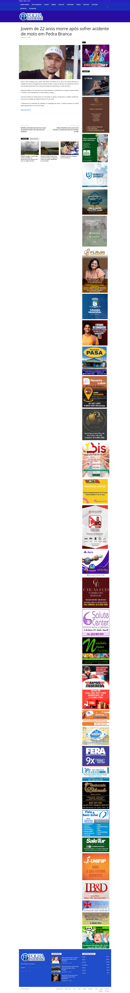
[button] (108, 7)
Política (86, 4)
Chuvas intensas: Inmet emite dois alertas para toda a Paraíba (70, 968)
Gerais (53, 4)
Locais (46, 4)
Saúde (78, 4)
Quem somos (24, 4)
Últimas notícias (34, 138)
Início (22, 24)
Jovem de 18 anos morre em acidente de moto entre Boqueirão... (70, 976)
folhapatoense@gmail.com (32, 967)
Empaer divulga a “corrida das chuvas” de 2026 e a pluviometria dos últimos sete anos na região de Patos (29, 158)
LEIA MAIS (24, 138)
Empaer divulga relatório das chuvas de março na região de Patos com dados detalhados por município (49, 158)
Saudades (70, 4)
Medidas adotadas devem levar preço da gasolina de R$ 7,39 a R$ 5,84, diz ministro (33, 129)
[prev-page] (76, 139)
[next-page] (78, 139)
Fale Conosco (36, 4)
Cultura (95, 4)
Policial (61, 4)
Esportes (23, 8)
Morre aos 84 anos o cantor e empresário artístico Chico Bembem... (70, 959)
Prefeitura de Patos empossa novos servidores (69, 157)
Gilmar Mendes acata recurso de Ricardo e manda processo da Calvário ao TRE (66, 129)
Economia (32, 8)
